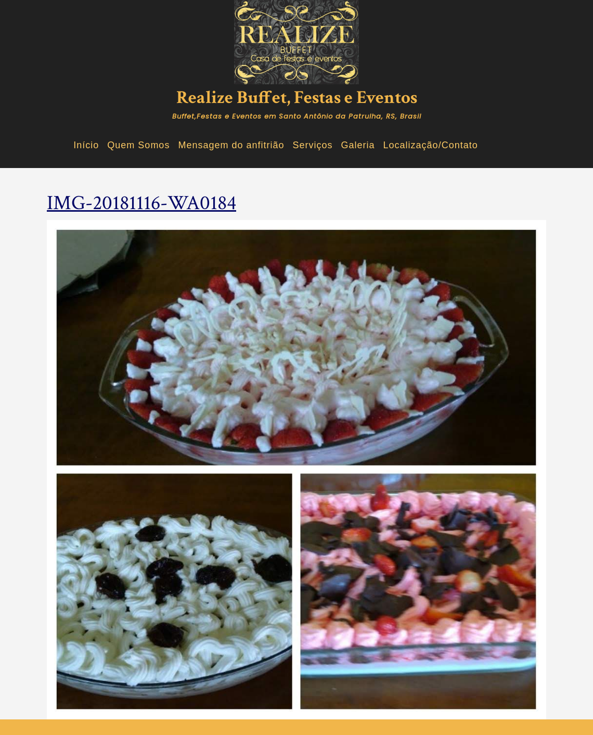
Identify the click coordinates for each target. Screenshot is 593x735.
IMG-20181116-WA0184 (141, 203)
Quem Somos (138, 145)
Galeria (358, 145)
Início (86, 145)
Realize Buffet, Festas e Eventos (296, 97)
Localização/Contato (430, 145)
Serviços (313, 145)
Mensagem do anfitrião (231, 145)
